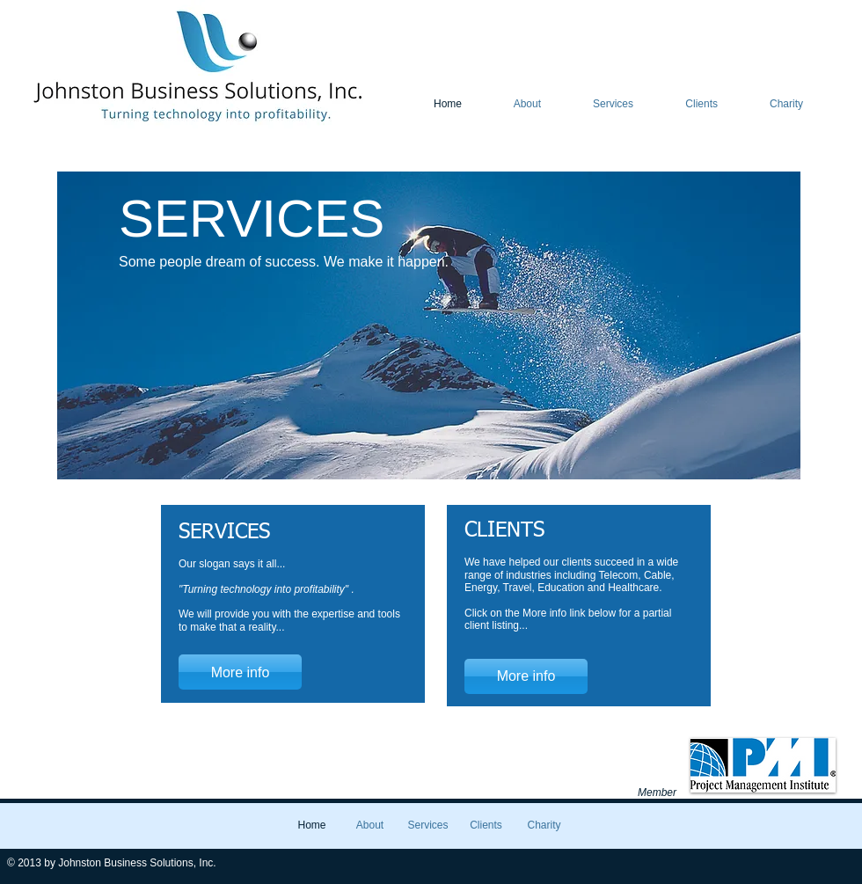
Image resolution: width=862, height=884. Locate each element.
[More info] (240, 672)
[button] (428, 325)
